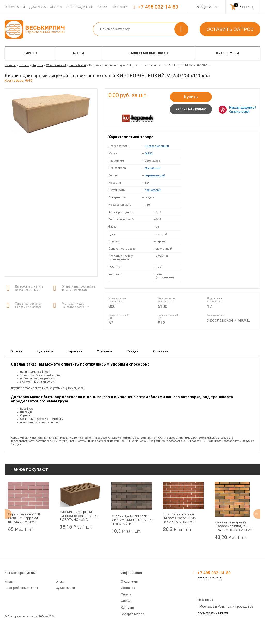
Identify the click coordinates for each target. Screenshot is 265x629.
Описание (160, 351)
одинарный (152, 168)
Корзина (246, 7)
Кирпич (30, 53)
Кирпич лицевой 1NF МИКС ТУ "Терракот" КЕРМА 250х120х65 (24, 518)
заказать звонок (210, 577)
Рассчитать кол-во (191, 109)
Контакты (120, 7)
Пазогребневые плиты (148, 53)
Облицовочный (56, 65)
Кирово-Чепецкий (157, 146)
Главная (10, 65)
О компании (15, 7)
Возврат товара (132, 614)
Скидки (132, 351)
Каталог (24, 65)
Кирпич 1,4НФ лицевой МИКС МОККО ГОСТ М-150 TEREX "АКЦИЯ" (132, 520)
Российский (77, 65)
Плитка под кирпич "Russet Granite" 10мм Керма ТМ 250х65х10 (180, 518)
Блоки (78, 53)
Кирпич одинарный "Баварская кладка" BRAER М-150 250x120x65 (234, 526)
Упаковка (104, 351)
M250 (148, 153)
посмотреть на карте (213, 613)
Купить (191, 96)
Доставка (37, 7)
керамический (155, 175)
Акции (102, 7)
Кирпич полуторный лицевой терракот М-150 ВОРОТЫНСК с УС (79, 516)
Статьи (126, 601)
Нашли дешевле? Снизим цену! (242, 109)
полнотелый (153, 190)
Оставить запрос (230, 29)
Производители (79, 7)
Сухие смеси (227, 53)
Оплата (56, 7)
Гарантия (75, 351)
